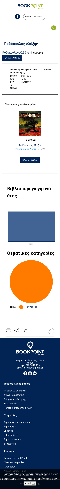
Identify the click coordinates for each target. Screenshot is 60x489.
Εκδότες (8, 431)
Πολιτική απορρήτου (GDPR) (19, 408)
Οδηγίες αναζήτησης (15, 399)
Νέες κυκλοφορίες (14, 462)
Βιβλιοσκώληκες (13, 439)
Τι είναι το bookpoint (15, 390)
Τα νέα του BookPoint (15, 458)
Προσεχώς (9, 466)
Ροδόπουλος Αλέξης (27, 149)
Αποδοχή (30, 483)
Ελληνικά (30, 140)
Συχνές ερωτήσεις (14, 395)
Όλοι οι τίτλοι (12, 58)
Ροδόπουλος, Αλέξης (30, 145)
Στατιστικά (10, 443)
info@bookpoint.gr (33, 367)
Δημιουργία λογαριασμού (17, 422)
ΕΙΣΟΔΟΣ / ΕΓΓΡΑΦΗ (34, 17)
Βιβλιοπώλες (11, 435)
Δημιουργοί (10, 426)
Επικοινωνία (10, 403)
